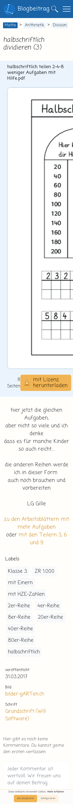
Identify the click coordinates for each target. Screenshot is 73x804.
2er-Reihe (19, 605)
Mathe (10, 25)
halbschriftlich (24, 652)
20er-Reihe (50, 617)
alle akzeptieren (25, 798)
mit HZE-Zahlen (26, 594)
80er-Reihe (20, 640)
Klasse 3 (17, 571)
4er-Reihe (48, 605)
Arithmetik (34, 25)
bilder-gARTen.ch (24, 694)
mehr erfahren (55, 791)
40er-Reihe (20, 628)
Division (60, 25)
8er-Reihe (19, 617)
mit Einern (20, 582)
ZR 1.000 (44, 571)
